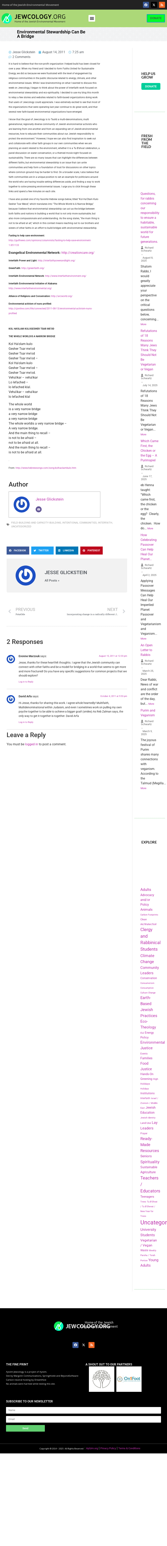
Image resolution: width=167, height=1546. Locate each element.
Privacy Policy (108, 1448)
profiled (13, 313)
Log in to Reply (26, 682)
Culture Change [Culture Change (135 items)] (148, 992)
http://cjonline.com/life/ (21, 308)
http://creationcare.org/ (78, 253)
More (143, 324)
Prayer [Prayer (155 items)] (143, 1133)
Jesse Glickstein (50, 499)
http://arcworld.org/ (61, 296)
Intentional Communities (79, 522)
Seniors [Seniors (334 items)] (146, 1156)
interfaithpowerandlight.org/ (60, 260)
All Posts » (52, 580)
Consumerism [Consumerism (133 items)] (147, 983)
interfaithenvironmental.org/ (36, 288)
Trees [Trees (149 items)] (143, 1201)
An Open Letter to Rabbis (147, 650)
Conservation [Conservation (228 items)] (148, 978)
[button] (92, 18)
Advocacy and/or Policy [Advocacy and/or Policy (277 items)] (147, 899)
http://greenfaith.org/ (32, 268)
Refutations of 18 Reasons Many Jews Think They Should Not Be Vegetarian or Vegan (149, 350)
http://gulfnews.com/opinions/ (25, 240)
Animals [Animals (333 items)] (146, 909)
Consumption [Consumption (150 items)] (147, 987)
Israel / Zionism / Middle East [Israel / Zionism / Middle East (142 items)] (149, 1103)
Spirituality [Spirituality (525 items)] (149, 1161)
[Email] (39, 509)
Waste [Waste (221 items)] (144, 1250)
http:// (41, 260)
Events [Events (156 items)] (144, 1053)
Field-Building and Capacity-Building (36, 522)
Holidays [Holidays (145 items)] (144, 1088)
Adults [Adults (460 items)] (145, 889)
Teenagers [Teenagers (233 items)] (147, 1196)
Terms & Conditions (129, 1448)
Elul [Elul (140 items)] (142, 1033)
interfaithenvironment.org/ (72, 276)
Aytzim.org (92, 1448)
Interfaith (105, 522)
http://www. (51, 276)
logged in (31, 744)
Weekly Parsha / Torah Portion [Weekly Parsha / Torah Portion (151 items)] (148, 1255)
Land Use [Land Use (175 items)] (145, 1122)
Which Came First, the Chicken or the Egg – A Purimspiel (149, 450)
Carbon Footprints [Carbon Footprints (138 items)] (149, 914)
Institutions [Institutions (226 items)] (147, 1093)
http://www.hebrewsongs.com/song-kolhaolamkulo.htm (46, 468)
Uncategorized (21, 526)
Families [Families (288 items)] (146, 1058)
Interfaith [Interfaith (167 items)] (145, 1098)
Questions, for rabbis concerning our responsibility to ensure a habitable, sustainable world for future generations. (150, 218)
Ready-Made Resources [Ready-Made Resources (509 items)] (149, 1144)
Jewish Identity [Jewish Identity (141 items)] (147, 1117)
